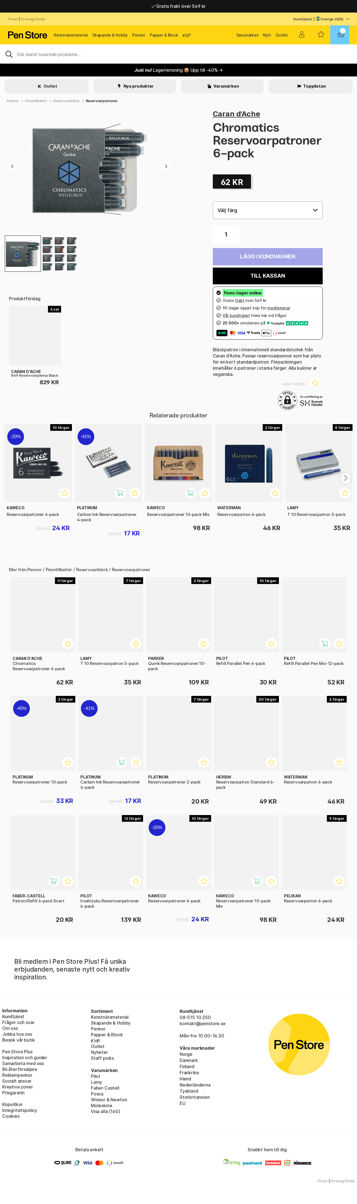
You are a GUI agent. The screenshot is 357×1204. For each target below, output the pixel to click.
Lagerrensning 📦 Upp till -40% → (178, 70)
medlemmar (278, 308)
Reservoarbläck (66, 101)
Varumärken (247, 35)
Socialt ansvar (17, 1081)
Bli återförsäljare (19, 1069)
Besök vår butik (18, 1040)
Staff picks (102, 1058)
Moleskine (101, 1105)
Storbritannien (195, 1097)
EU (182, 1103)
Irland (185, 1079)
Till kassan (267, 276)
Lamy (96, 1082)
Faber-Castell (105, 1088)
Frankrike (189, 1072)
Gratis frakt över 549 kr (178, 6)
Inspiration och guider (24, 1057)
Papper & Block (164, 35)
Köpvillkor (12, 1104)
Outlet (282, 35)
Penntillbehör (36, 101)
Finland (187, 1066)
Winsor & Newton (109, 1099)
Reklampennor (17, 1075)
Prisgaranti (13, 1092)
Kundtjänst (302, 19)
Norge (186, 1054)
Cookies (11, 1116)
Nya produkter (138, 86)
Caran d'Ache (236, 113)
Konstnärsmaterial (71, 35)
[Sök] (178, 53)
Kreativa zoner (17, 1087)
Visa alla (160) (105, 1111)
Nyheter (99, 1052)
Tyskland (189, 1091)
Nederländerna (195, 1085)
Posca (97, 1094)
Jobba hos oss (17, 1034)
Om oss (10, 1028)
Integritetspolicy (19, 1110)
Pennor (138, 35)
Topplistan (313, 86)
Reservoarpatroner (102, 101)
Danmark (189, 1060)
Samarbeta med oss (23, 1063)
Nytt (267, 35)
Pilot (95, 1076)
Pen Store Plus (17, 1051)
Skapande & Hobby (110, 35)
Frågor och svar (18, 1022)
